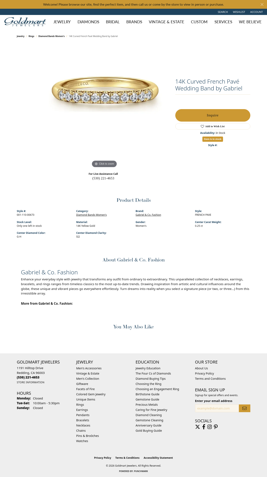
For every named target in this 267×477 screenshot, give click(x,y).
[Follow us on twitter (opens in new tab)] (197, 426)
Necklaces (83, 425)
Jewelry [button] (62, 22)
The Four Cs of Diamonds (153, 373)
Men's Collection (87, 379)
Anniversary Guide (149, 425)
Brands (134, 22)
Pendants (83, 415)
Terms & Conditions (127, 458)
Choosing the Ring (149, 384)
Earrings (82, 410)
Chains (81, 431)
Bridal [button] (113, 22)
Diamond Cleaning (149, 415)
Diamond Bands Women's (51, 36)
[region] (104, 106)
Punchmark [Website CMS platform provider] (141, 471)
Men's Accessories (89, 368)
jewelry (21, 36)
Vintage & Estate (87, 373)
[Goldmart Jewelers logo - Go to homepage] (26, 21)
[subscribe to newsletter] (244, 408)
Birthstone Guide (148, 394)
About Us (201, 368)
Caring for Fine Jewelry (151, 410)
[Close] (261, 4)
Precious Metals (147, 405)
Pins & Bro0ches (87, 436)
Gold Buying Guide (149, 431)
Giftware (82, 384)
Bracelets (82, 420)
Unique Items (85, 399)
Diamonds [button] (88, 22)
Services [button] (223, 22)
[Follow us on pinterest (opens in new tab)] (216, 426)
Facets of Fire (85, 389)
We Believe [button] (250, 22)
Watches (82, 441)
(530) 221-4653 (103, 178)
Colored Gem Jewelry (91, 394)
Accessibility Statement (158, 458)
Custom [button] (199, 22)
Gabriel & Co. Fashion (148, 215)
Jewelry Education (148, 368)
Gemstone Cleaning (149, 420)
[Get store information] (31, 382)
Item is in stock (213, 139)
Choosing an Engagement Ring (157, 389)
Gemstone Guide (147, 399)
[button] (222, 12)
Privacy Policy (204, 373)
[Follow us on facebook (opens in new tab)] (203, 426)
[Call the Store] (28, 377)
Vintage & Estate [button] (166, 22)
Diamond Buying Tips (151, 379)
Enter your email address (213, 401)
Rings (31, 36)
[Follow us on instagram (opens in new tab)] (209, 426)
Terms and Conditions (210, 379)
